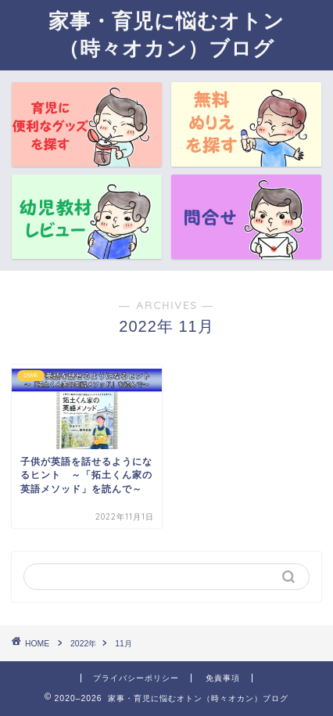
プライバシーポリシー (136, 678)
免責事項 (223, 678)
